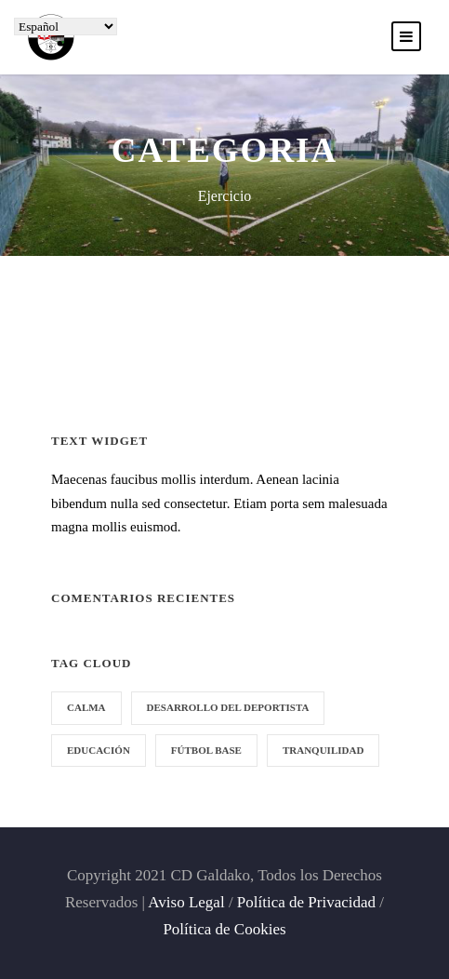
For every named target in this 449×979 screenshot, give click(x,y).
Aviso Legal (186, 902)
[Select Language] (65, 26)
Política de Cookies (224, 929)
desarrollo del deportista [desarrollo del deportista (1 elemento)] (228, 707)
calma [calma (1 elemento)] (86, 707)
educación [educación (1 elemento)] (98, 750)
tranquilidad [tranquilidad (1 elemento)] (323, 750)
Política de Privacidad (306, 902)
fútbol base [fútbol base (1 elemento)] (206, 750)
